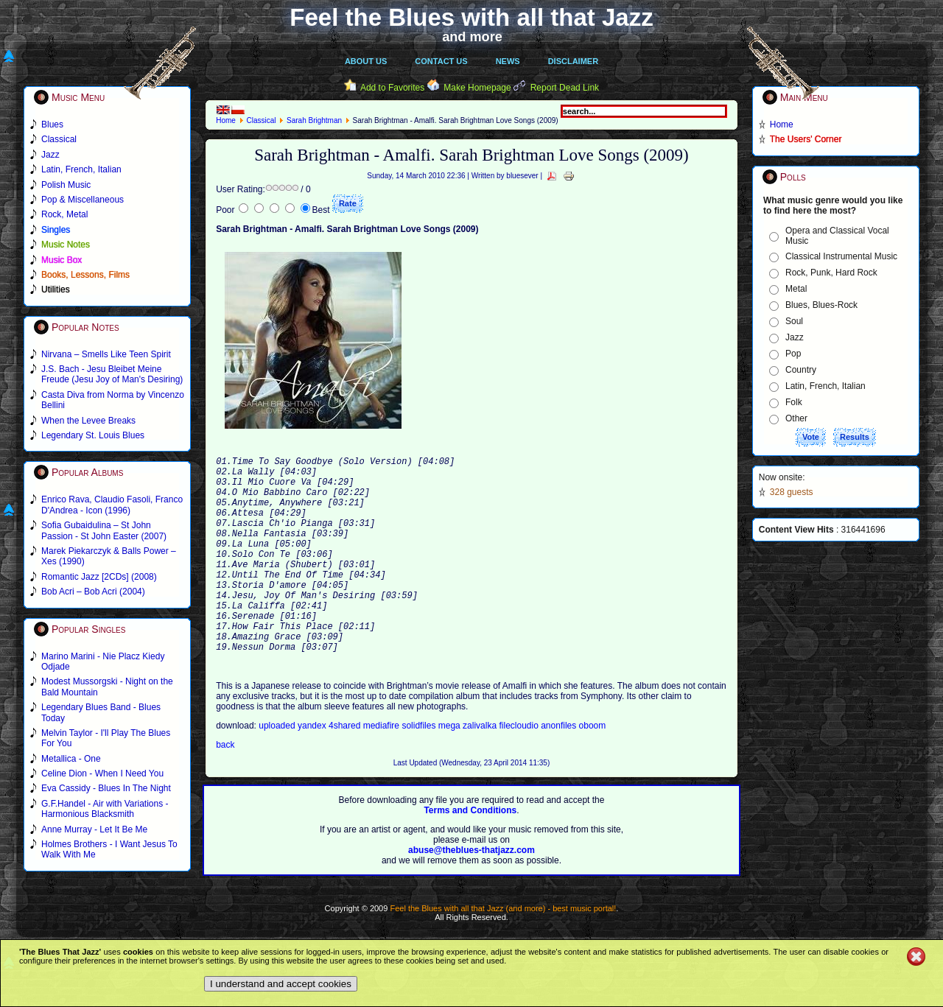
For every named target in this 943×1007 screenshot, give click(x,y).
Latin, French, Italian (825, 386)
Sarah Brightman (314, 120)
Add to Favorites (392, 88)
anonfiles (559, 770)
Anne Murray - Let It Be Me (94, 829)
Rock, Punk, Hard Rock (831, 272)
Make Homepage (477, 88)
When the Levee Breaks (88, 420)
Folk (793, 402)
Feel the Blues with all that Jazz (471, 17)
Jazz (794, 337)
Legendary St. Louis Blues (92, 435)
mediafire (382, 770)
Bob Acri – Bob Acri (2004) (93, 591)
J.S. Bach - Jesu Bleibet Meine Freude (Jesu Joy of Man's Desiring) (112, 374)
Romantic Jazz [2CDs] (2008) (99, 577)
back (225, 789)
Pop (793, 353)
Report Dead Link (564, 88)
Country (800, 370)
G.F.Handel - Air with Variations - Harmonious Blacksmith (105, 809)
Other (796, 418)
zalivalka (481, 770)
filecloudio (518, 770)
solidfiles (418, 770)
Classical (261, 120)
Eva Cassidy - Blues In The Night (106, 788)
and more (472, 36)
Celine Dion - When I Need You (102, 773)
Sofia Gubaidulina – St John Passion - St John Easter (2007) (103, 530)
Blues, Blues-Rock (821, 305)
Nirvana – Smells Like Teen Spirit (106, 354)
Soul (794, 321)
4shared (346, 770)
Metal (796, 289)
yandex (313, 770)
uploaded (278, 770)
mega (450, 770)
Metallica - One (71, 759)
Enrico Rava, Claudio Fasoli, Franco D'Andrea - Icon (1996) (112, 504)
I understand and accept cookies (280, 983)
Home (226, 120)
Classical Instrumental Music (841, 256)
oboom (592, 770)
